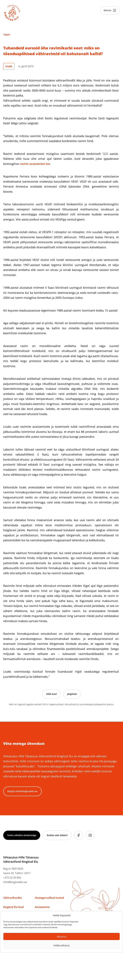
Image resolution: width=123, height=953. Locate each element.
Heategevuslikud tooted (49, 897)
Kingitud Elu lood (13, 907)
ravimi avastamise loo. (36, 164)
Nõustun (61, 936)
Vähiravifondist (12, 897)
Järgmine (72, 693)
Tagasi (6, 34)
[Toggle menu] (110, 10)
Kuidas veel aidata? (57, 835)
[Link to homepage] (12, 13)
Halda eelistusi (61, 945)
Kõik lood (51, 693)
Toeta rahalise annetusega (21, 835)
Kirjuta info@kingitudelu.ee (22, 791)
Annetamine (42, 907)
